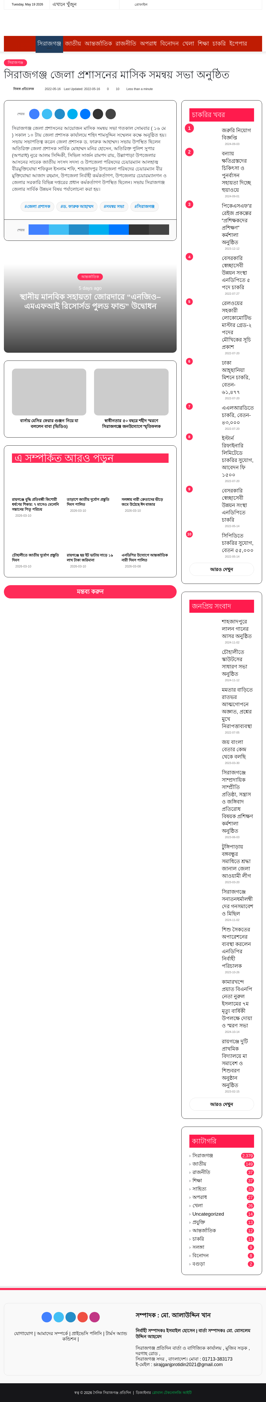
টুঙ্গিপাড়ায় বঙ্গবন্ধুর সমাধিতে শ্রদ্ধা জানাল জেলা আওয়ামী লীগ (236, 861)
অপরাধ (148, 43)
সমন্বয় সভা (115, 206)
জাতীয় (73, 43)
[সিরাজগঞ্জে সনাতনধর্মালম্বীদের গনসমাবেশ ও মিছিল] (203, 898)
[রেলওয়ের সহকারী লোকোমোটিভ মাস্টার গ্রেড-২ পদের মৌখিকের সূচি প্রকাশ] (203, 309)
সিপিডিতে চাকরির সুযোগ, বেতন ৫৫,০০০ (238, 543)
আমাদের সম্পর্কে (52, 1333)
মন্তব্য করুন (90, 591)
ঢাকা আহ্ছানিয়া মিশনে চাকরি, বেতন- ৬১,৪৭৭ (236, 377)
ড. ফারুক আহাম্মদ (78, 206)
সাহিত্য (199, 1189)
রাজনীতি (126, 43)
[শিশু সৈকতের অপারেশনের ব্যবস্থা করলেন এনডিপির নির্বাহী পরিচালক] (203, 935)
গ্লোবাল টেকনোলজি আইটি (172, 1393)
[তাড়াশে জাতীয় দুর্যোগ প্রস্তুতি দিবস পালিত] (90, 481)
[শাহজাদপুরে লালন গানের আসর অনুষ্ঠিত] (203, 627)
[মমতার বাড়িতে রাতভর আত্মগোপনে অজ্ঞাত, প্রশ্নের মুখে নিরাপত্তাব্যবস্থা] (203, 694)
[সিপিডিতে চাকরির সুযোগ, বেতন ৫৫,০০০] (203, 539)
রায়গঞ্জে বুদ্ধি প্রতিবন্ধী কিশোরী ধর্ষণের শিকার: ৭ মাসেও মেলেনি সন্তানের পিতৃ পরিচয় (35, 504)
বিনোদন (169, 43)
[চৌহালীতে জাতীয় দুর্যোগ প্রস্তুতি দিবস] (35, 537)
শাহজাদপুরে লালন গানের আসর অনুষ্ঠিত (237, 629)
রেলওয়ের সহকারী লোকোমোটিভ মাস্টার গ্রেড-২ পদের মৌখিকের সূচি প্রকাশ (237, 325)
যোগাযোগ (23, 1333)
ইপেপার (238, 43)
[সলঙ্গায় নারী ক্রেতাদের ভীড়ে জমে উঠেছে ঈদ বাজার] (145, 481)
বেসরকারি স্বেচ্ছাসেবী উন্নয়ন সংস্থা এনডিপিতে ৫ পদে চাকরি (236, 272)
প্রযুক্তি (198, 1222)
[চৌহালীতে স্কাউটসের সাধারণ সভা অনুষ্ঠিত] (203, 658)
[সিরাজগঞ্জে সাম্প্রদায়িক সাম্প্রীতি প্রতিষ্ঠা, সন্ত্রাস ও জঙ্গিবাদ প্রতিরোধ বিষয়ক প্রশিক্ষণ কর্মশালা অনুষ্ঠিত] (203, 778)
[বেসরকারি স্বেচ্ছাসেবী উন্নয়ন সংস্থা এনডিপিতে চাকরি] (203, 498)
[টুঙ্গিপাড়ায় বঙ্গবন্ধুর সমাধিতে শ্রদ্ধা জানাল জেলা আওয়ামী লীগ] (203, 853)
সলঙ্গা (198, 1247)
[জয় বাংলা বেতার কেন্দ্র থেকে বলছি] (203, 748)
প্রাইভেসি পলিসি (87, 1333)
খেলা (188, 43)
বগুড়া (198, 1264)
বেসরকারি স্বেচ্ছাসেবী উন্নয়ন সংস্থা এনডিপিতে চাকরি (234, 505)
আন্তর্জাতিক (98, 43)
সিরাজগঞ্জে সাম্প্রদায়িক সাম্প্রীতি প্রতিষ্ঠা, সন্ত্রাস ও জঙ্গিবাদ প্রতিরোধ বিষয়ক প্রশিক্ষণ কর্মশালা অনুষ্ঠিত (237, 802)
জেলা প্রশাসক (38, 206)
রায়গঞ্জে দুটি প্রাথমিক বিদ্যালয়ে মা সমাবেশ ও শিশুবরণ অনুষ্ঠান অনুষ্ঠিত (235, 1063)
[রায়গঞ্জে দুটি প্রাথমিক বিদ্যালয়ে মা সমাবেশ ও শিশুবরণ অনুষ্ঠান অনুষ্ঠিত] (203, 1047)
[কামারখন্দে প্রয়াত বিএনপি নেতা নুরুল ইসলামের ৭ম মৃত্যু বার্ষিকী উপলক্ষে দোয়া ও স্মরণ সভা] (203, 988)
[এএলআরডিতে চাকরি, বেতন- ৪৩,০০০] (203, 414)
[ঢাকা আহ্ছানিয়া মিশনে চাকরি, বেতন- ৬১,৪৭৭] (203, 369)
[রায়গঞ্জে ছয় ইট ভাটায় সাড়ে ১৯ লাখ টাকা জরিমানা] (90, 537)
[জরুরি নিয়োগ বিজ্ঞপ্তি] (203, 136)
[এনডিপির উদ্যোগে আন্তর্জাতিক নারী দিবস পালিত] (145, 537)
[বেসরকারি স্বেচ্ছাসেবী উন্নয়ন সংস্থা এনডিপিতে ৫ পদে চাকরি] (203, 265)
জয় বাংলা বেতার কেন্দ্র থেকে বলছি (234, 749)
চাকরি (219, 43)
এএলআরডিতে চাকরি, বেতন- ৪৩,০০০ (238, 415)
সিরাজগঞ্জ (49, 43)
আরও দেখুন (221, 569)
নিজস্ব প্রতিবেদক (23, 89)
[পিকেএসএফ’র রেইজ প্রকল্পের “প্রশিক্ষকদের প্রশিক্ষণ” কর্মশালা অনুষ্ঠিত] (203, 212)
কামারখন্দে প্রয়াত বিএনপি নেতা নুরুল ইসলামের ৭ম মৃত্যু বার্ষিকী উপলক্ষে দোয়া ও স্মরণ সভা (237, 1003)
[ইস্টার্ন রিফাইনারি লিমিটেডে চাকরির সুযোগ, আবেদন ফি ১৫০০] (203, 444)
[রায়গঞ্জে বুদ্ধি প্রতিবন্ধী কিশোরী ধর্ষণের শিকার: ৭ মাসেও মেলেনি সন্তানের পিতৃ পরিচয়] (35, 481)
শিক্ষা (203, 43)
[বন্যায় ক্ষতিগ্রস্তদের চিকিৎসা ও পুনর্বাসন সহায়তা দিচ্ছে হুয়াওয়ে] (203, 159)
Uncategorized (208, 1214)
